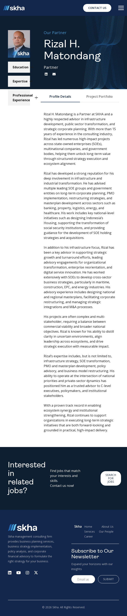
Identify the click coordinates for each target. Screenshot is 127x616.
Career (88, 536)
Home (88, 526)
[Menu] (121, 8)
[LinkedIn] (46, 74)
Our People (106, 531)
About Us (107, 526)
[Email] (54, 74)
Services (89, 531)
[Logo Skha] (13, 8)
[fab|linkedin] (10, 573)
